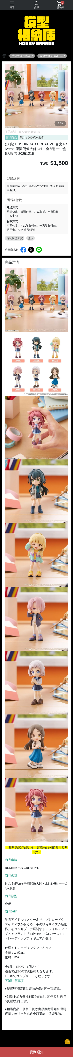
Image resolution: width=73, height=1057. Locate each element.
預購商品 (11, 137)
